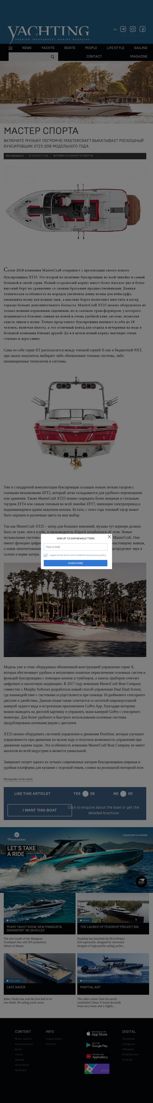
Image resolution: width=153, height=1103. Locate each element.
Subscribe (75, 563)
